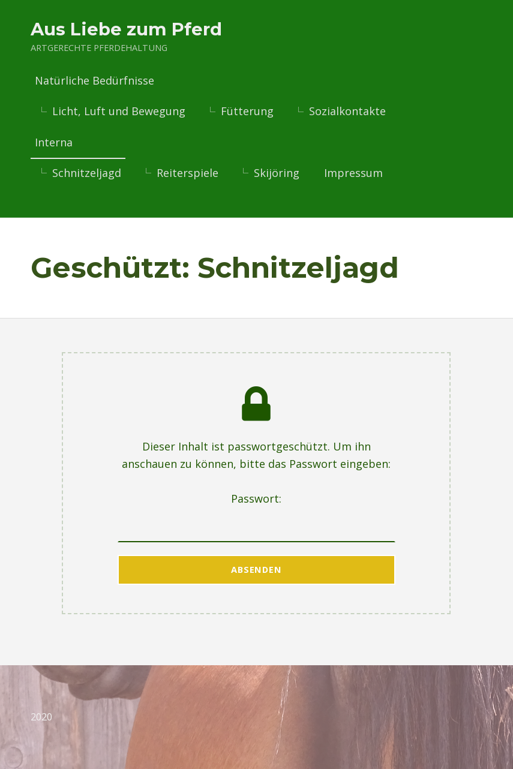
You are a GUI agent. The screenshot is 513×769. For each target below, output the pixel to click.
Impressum (353, 173)
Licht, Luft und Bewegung (118, 111)
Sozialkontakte (347, 111)
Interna (54, 142)
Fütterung (247, 111)
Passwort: (256, 516)
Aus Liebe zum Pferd (126, 29)
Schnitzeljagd (86, 173)
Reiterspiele (187, 173)
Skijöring (276, 173)
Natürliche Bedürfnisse (94, 81)
